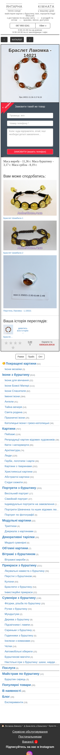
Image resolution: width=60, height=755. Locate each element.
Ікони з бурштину (15, 374)
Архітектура (12, 450)
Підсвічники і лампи (17, 624)
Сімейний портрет (16, 498)
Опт (40, 356)
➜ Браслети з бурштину (35, 726)
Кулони (9, 581)
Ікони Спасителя (15, 390)
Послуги (8, 668)
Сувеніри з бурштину (19, 598)
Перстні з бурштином (18, 576)
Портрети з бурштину (19, 488)
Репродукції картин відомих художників (30, 439)
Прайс (31, 356)
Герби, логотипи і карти (20, 460)
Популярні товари (16, 685)
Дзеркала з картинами (19, 531)
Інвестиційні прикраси (19, 592)
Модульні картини (16, 520)
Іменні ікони (12, 396)
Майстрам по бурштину (20, 673)
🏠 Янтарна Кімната (12, 726)
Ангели (9, 401)
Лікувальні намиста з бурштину (25, 570)
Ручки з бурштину (16, 608)
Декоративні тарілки (18, 537)
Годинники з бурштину (19, 635)
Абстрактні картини (17, 476)
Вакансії (30, 741)
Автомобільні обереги (19, 651)
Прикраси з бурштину (19, 565)
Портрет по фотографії (19, 514)
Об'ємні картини (15, 548)
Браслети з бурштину (18, 586)
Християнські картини (18, 471)
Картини (8, 428)
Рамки (21, 356)
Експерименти (14, 702)
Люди (8, 455)
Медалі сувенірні (15, 542)
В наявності (11, 690)
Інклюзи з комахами (17, 640)
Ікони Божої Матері (17, 385)
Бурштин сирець (15, 679)
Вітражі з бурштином (18, 554)
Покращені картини (21, 363)
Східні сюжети (14, 482)
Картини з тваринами (18, 466)
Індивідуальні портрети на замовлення (29, 504)
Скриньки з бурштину (18, 630)
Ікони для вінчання (17, 380)
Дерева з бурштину (17, 619)
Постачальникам (30, 736)
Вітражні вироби (15, 559)
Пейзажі (10, 434)
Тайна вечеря (13, 407)
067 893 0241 (23, 25)
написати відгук (47, 344)
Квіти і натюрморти (17, 444)
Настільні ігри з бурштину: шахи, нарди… (31, 662)
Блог (6, 696)
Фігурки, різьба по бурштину (22, 603)
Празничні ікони (15, 417)
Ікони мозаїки (13, 369)
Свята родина (13, 412)
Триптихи (10, 526)
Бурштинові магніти (17, 656)
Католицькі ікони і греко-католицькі (27, 423)
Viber (42, 25)
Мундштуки (12, 614)
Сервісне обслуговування (30, 731)
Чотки (8, 646)
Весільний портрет (16, 493)
